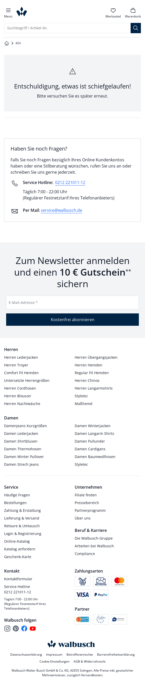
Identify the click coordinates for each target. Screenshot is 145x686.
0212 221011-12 (70, 182)
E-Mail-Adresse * (23, 302)
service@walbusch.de (61, 210)
